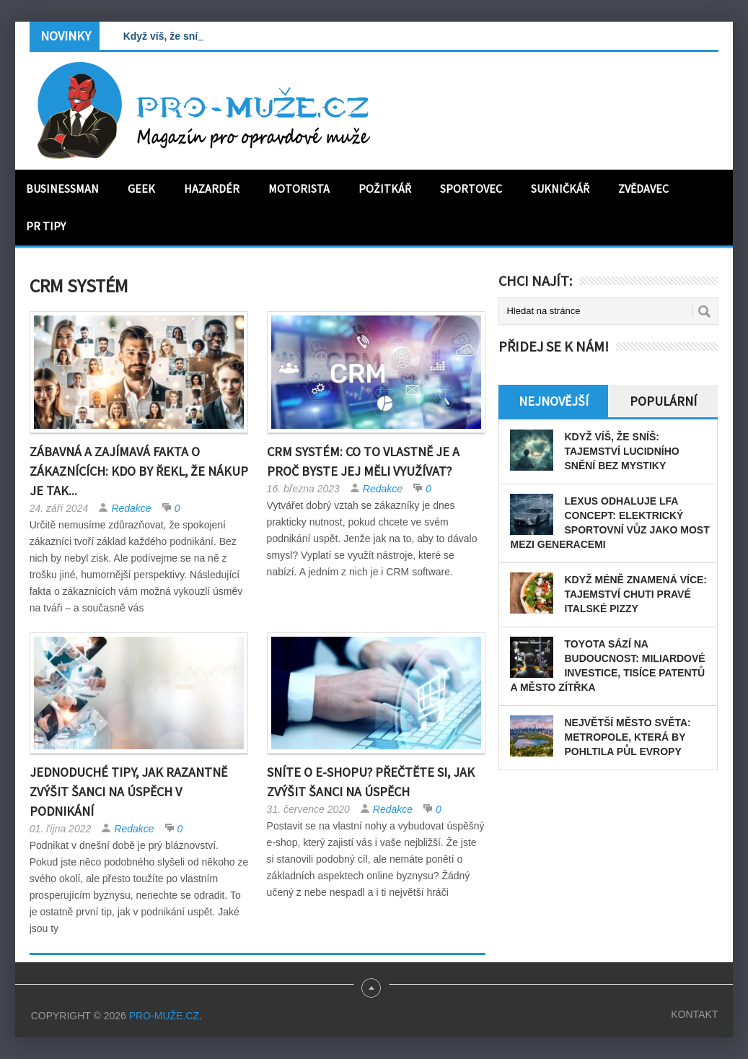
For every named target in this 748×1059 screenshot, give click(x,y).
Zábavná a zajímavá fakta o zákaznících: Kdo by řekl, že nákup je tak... (139, 471)
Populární (663, 401)
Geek (141, 188)
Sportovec (471, 188)
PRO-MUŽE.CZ (164, 1015)
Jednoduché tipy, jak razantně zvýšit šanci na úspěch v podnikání (128, 791)
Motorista (299, 188)
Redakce (131, 508)
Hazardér (211, 188)
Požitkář (384, 188)
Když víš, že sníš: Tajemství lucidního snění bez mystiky (621, 451)
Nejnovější (554, 401)
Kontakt (694, 1014)
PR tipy (46, 226)
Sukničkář (560, 188)
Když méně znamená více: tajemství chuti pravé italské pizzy (635, 594)
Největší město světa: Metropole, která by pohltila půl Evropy (627, 737)
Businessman (62, 188)
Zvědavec (643, 188)
